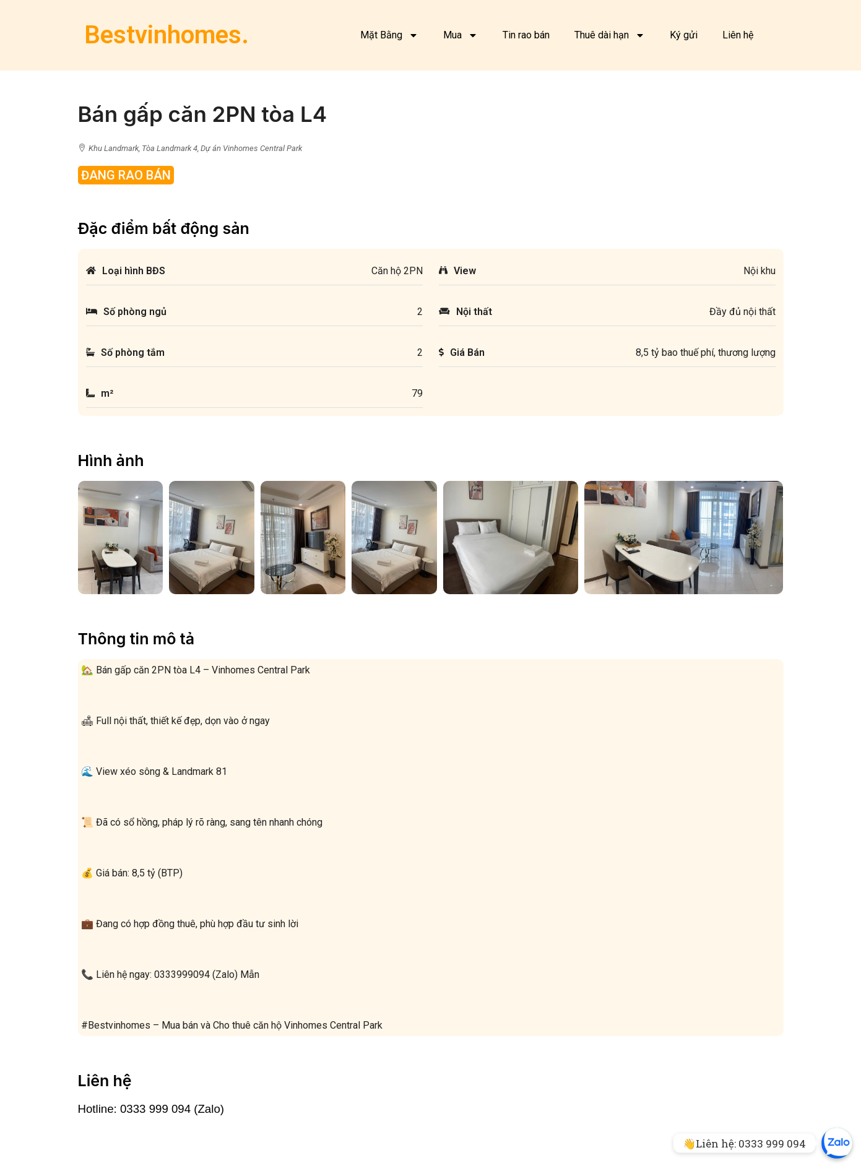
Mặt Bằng (389, 35)
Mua (460, 35)
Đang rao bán (126, 175)
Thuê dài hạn (609, 35)
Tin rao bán (526, 35)
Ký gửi (684, 35)
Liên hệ (737, 35)
